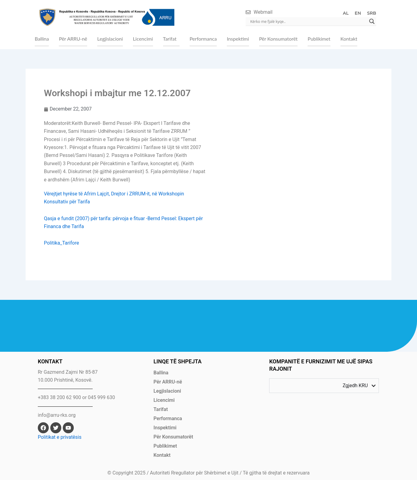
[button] (171, 39)
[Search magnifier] (372, 21)
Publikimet (319, 39)
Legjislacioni (110, 39)
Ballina (42, 39)
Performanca (203, 39)
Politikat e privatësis (59, 437)
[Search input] (308, 21)
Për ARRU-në (73, 39)
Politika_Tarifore (61, 243)
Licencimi (143, 39)
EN (358, 13)
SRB (371, 13)
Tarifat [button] (169, 39)
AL (346, 13)
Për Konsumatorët (278, 39)
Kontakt (348, 39)
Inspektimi (238, 39)
